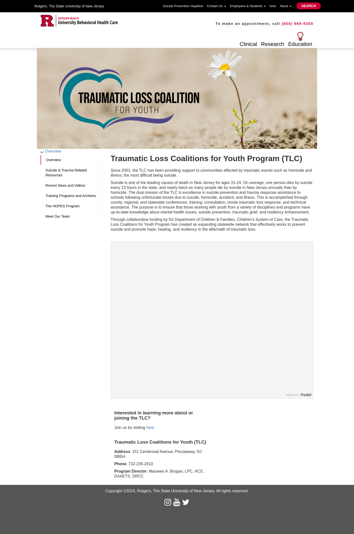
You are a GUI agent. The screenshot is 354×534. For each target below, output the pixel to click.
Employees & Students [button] (248, 6)
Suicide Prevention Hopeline (183, 6)
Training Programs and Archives (70, 196)
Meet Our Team (57, 216)
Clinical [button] (248, 44)
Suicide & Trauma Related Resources (66, 172)
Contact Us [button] (216, 6)
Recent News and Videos (65, 185)
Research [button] (272, 44)
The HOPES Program (62, 206)
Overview (53, 151)
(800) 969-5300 (297, 23)
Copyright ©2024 (120, 491)
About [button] (286, 6)
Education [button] (300, 44)
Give (272, 6)
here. (150, 427)
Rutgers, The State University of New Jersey (69, 6)
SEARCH (308, 6)
